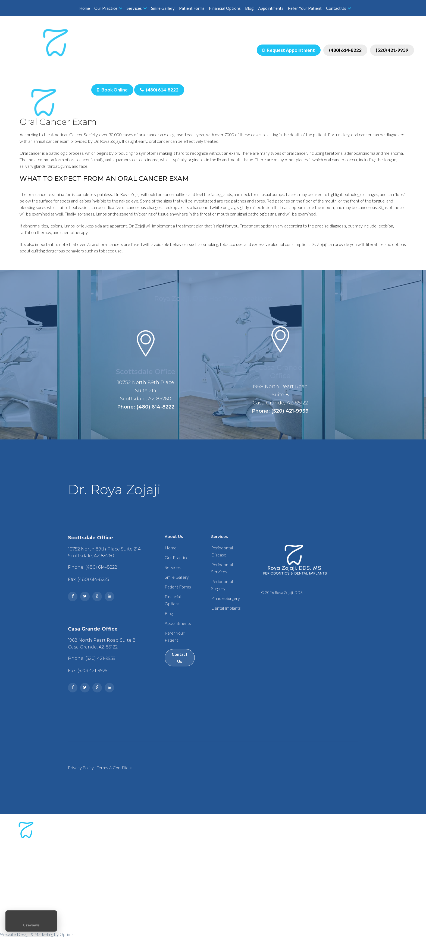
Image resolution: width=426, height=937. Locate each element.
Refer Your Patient (305, 8)
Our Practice (108, 8)
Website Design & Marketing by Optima (37, 934)
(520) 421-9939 (392, 50)
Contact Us (338, 8)
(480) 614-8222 (345, 50)
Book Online (112, 90)
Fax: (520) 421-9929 (88, 670)
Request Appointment (288, 50)
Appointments (270, 8)
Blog (249, 8)
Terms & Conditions (115, 767)
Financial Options (225, 8)
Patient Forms (192, 8)
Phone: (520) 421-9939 (280, 411)
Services (137, 8)
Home (84, 8)
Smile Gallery (163, 8)
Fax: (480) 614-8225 (88, 579)
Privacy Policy (81, 767)
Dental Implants (226, 607)
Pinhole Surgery (225, 598)
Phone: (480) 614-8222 (145, 407)
